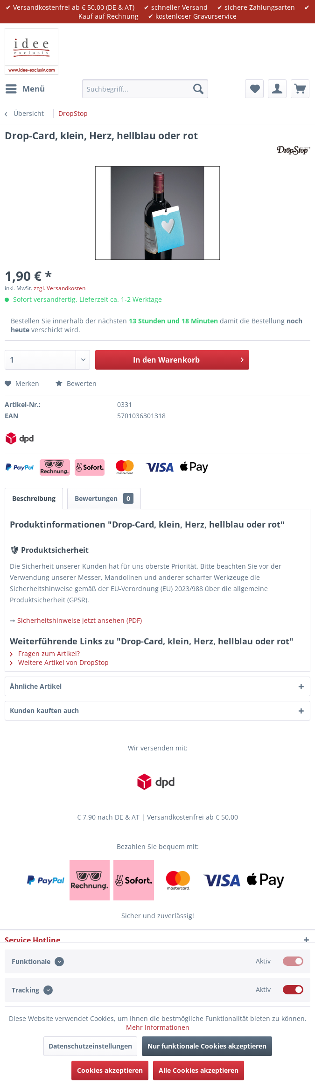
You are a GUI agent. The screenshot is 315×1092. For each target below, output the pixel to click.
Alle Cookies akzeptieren (198, 1070)
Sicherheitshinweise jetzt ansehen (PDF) (79, 620)
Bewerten (76, 383)
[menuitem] (24, 88)
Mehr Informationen (157, 1027)
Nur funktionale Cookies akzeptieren (206, 1046)
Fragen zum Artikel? (45, 653)
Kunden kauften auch (44, 710)
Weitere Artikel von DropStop (59, 662)
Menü (25, 87)
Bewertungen (104, 498)
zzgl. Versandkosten (59, 288)
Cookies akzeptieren (110, 1070)
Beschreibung (34, 498)
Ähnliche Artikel (36, 686)
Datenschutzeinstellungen (90, 1046)
